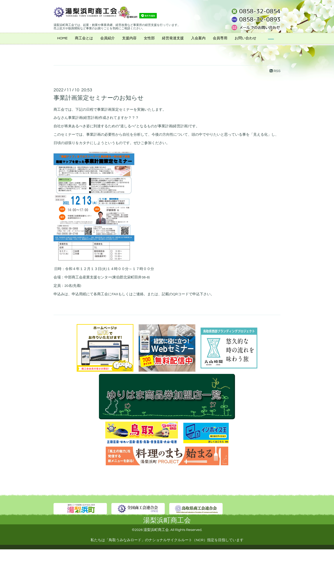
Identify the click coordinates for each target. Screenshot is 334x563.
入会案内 (198, 38)
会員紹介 (107, 38)
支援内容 (129, 38)
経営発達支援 (173, 38)
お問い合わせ (245, 38)
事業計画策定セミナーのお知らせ (99, 98)
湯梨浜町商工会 (167, 520)
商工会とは (84, 38)
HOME (62, 38)
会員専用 (220, 38)
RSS (275, 71)
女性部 (149, 38)
